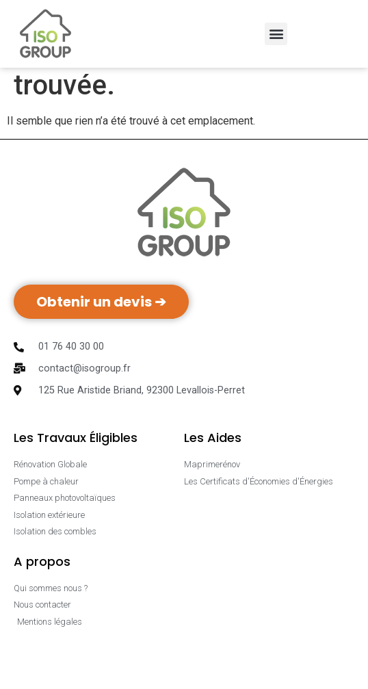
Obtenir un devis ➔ (101, 338)
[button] (276, 34)
